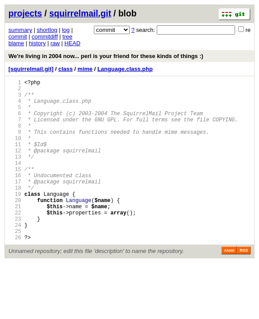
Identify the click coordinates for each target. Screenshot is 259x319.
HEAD (73, 43)
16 (14, 196)
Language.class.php (125, 69)
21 (14, 234)
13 (14, 174)
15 (14, 189)
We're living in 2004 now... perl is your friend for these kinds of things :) (105, 56)
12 (14, 166)
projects (25, 13)
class (65, 69)
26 (14, 272)
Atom (229, 285)
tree (67, 36)
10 (14, 151)
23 (14, 249)
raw (55, 43)
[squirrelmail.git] (31, 69)
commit (17, 36)
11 (14, 159)
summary (20, 30)
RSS (244, 285)
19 (14, 219)
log (66, 30)
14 (14, 181)
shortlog (47, 30)
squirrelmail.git (80, 13)
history (37, 43)
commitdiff (45, 36)
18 (14, 211)
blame (16, 43)
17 (14, 204)
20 (14, 226)
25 (14, 264)
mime (85, 69)
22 (14, 241)
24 (14, 257)
